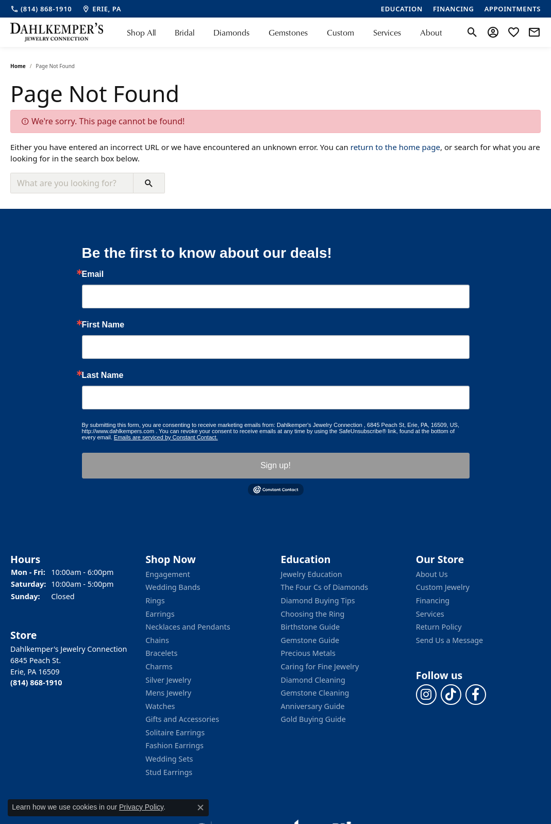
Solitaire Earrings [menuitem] (175, 735)
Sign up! (275, 465)
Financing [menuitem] (432, 603)
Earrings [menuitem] (159, 616)
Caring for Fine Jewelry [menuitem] (320, 669)
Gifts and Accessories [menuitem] (182, 722)
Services (387, 32)
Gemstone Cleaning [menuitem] (315, 695)
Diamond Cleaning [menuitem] (313, 682)
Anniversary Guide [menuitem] (313, 708)
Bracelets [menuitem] (161, 656)
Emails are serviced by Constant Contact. (166, 437)
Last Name (103, 375)
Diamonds (231, 32)
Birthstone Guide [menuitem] (310, 629)
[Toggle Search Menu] (472, 32)
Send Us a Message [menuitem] (449, 642)
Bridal (184, 32)
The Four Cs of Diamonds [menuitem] (325, 590)
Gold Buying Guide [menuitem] (313, 722)
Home (18, 66)
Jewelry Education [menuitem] (311, 576)
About (431, 32)
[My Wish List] (513, 32)
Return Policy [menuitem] (439, 629)
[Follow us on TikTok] (451, 695)
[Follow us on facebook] (475, 695)
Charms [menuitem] (158, 669)
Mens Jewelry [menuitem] (168, 695)
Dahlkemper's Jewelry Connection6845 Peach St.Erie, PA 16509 (68, 664)
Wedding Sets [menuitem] (169, 761)
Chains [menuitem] (157, 642)
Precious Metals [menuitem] (308, 656)
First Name (103, 325)
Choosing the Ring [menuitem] (313, 616)
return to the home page (395, 147)
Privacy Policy (141, 807)
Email (93, 274)
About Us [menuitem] (432, 576)
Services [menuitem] (430, 616)
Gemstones (288, 32)
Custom (340, 32)
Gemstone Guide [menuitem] (310, 642)
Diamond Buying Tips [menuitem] (318, 603)
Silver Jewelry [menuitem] (168, 682)
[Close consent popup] (200, 807)
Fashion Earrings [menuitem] (174, 748)
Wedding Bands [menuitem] (172, 590)
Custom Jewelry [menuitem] (443, 590)
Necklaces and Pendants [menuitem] (187, 629)
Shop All (141, 32)
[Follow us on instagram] (426, 695)
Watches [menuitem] (160, 708)
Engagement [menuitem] (167, 576)
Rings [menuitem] (154, 603)
